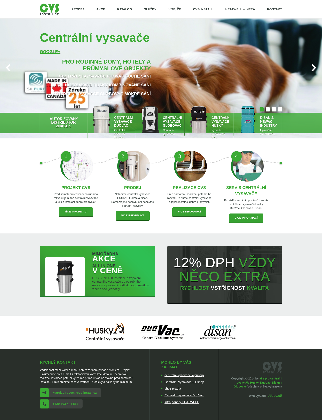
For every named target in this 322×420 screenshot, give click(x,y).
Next (314, 67)
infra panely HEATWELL (181, 402)
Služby (150, 9)
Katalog (124, 9)
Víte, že (174, 9)
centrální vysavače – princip (184, 375)
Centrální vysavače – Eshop (184, 382)
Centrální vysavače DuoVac (184, 395)
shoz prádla (172, 388)
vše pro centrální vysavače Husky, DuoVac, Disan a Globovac (258, 382)
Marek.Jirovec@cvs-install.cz (75, 392)
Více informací (75, 211)
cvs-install (203, 9)
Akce (100, 9)
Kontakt (274, 9)
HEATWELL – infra (240, 9)
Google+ (50, 51)
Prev (8, 67)
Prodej (77, 9)
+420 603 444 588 (65, 403)
